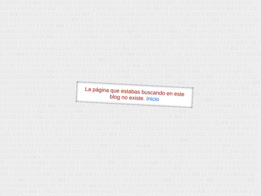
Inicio (152, 98)
